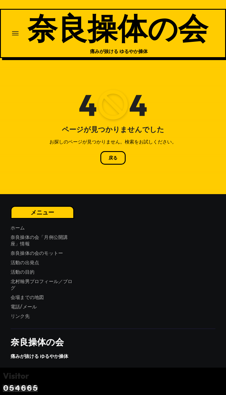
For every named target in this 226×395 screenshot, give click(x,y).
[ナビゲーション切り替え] (15, 33)
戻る (113, 158)
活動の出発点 (25, 262)
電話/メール (24, 307)
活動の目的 (22, 272)
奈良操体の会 (117, 27)
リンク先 (20, 316)
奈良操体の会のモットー (37, 253)
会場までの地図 (27, 297)
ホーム (18, 228)
